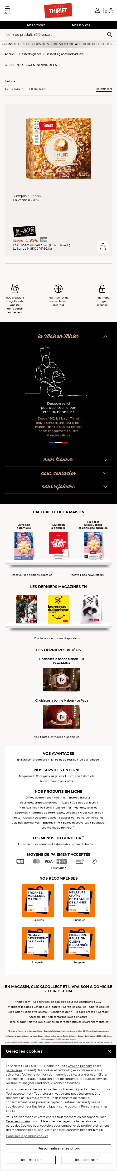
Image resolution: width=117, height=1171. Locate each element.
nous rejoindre (58, 487)
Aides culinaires (90, 812)
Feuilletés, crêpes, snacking (39, 802)
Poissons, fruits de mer (55, 807)
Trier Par (12, 89)
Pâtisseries (66, 817)
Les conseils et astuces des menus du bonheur (66, 844)
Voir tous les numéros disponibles (57, 638)
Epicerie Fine (51, 822)
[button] (97, 10)
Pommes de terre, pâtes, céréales (54, 812)
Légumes (21, 812)
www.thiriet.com (80, 1066)
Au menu (24, 844)
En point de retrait (63, 759)
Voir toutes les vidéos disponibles (56, 737)
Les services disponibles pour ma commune (63, 1001)
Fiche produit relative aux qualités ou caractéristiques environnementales (58, 1022)
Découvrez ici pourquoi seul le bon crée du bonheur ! (58, 408)
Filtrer (37, 89)
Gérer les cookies (18, 1121)
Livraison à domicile (81, 776)
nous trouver (58, 460)
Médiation (15, 1011)
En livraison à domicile (32, 759)
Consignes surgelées (50, 776)
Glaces (27, 817)
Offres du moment (38, 797)
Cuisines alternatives (26, 822)
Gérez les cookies (74, 1006)
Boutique (98, 822)
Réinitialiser (104, 89)
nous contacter (58, 473)
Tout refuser (30, 1160)
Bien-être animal (36, 1011)
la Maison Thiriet (58, 336)
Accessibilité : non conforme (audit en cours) (58, 1017)
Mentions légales (19, 1006)
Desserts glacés (30, 54)
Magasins (25, 776)
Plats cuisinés (28, 807)
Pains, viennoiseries (90, 817)
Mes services (81, 25)
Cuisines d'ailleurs (84, 802)
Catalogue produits (47, 1006)
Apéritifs (60, 797)
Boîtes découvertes (76, 822)
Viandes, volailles (85, 807)
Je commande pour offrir (57, 781)
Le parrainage (89, 759)
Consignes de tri (61, 1011)
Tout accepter (86, 1160)
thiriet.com (22, 1001)
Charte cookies (99, 1006)
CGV (99, 1001)
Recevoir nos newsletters (87, 575)
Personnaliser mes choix (59, 1148)
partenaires (14, 1070)
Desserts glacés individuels (64, 54)
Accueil (10, 54)
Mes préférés (36, 25)
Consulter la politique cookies (27, 1136)
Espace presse (85, 1011)
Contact (103, 1011)
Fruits (16, 817)
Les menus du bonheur (57, 827)
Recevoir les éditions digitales (32, 575)
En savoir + (58, 868)
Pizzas (64, 802)
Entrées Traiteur (79, 797)
